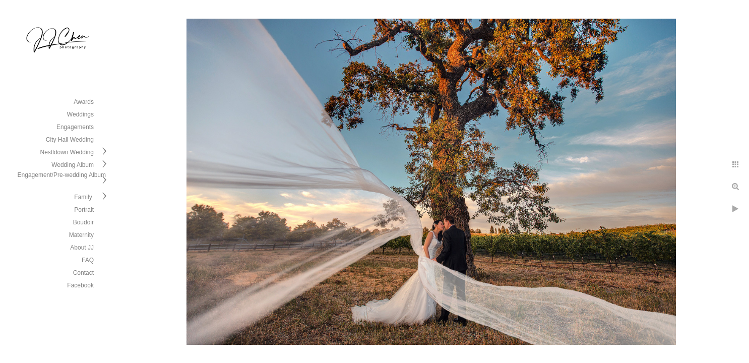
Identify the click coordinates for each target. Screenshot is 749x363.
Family (84, 197)
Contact (83, 272)
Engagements (75, 127)
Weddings (80, 114)
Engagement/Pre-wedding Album (62, 174)
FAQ (88, 260)
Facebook (80, 285)
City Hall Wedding (70, 139)
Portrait (84, 209)
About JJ (82, 247)
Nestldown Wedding (67, 152)
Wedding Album (72, 164)
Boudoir (83, 222)
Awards (84, 101)
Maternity (81, 234)
